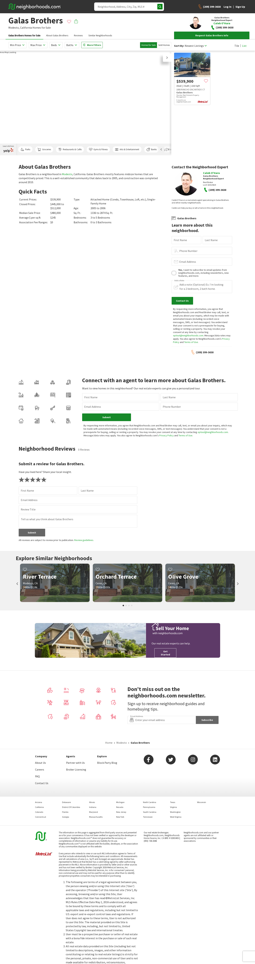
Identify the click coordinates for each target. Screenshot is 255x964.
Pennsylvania (149, 807)
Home (108, 742)
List (244, 45)
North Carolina (149, 802)
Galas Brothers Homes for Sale (24, 35)
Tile (236, 45)
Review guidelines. (84, 540)
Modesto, (14, 27)
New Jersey (121, 812)
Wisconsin (201, 802)
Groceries (44, 149)
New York (120, 817)
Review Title (28, 509)
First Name (180, 240)
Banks (152, 149)
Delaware (66, 802)
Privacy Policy (166, 435)
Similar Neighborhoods (100, 35)
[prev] (177, 65)
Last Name (211, 240)
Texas (172, 802)
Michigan (120, 802)
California (26, 27)
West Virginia (175, 817)
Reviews (78, 35)
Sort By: (179, 45)
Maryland (93, 812)
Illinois (92, 802)
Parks (25, 149)
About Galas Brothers (57, 35)
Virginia (173, 807)
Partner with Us (75, 762)
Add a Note (179, 280)
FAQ (37, 776)
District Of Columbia (71, 807)
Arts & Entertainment (127, 149)
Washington (175, 812)
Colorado (39, 812)
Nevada (119, 807)
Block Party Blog (107, 762)
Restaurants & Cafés (70, 149)
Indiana (92, 807)
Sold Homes (164, 45)
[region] (85, 103)
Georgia (65, 817)
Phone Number (188, 250)
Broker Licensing (76, 769)
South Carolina (149, 812)
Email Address (187, 261)
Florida (65, 812)
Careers (39, 769)
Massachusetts (96, 817)
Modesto (67, 174)
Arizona (38, 802)
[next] (207, 65)
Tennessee (147, 817)
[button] (167, 57)
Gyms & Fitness (98, 149)
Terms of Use (191, 342)
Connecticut (40, 817)
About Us (40, 762)
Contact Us (41, 783)
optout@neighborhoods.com (188, 335)
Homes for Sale (148, 45)
